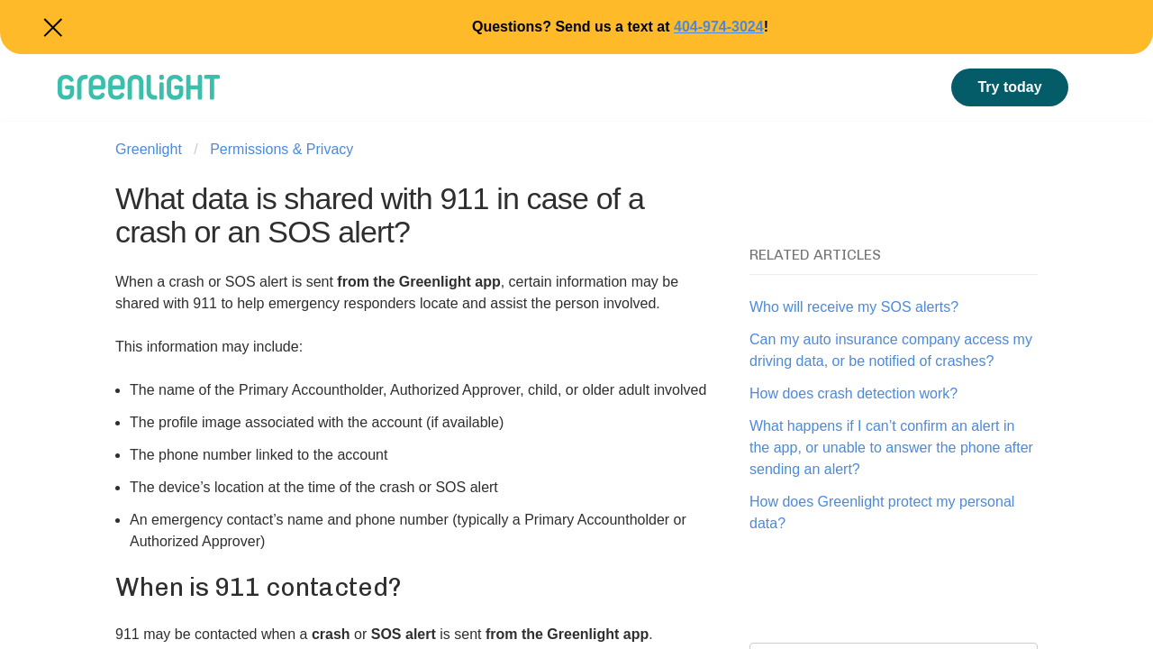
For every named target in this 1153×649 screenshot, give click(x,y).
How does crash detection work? (853, 393)
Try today (1009, 87)
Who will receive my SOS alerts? (853, 307)
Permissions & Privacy (281, 149)
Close (51, 27)
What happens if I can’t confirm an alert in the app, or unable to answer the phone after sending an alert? (891, 447)
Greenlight (148, 149)
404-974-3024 (719, 26)
